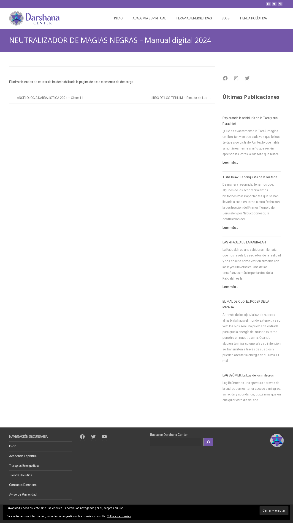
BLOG (226, 18)
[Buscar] (208, 442)
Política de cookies (119, 516)
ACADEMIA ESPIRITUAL (149, 18)
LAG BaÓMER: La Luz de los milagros (248, 375)
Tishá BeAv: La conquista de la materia (249, 177)
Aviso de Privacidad (23, 494)
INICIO (118, 18)
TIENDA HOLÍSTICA (253, 18)
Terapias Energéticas (24, 465)
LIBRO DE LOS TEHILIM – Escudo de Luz (181, 98)
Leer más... (230, 162)
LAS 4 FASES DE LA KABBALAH (244, 242)
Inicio (12, 446)
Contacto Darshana (23, 485)
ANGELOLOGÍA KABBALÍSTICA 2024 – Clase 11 (48, 98)
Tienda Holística (20, 475)
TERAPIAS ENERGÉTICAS (194, 18)
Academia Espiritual (23, 456)
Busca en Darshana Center (169, 434)
